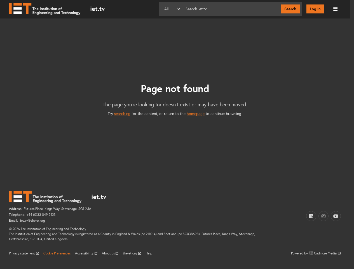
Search (290, 8)
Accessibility (84, 253)
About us (109, 253)
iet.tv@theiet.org (32, 221)
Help (149, 253)
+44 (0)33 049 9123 (41, 215)
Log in (315, 8)
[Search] (231, 9)
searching (122, 113)
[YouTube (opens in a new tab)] (336, 216)
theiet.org (130, 253)
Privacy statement (22, 253)
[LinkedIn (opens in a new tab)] (311, 216)
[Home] (57, 9)
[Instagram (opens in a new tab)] (323, 216)
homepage (196, 113)
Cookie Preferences (57, 253)
